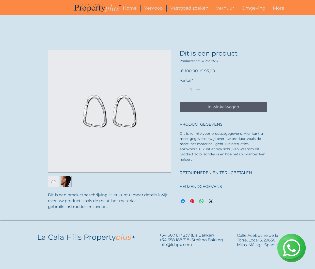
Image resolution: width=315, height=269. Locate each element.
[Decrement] (183, 89)
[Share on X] (211, 201)
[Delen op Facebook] (183, 201)
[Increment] (198, 89)
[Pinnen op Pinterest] (192, 201)
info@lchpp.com (175, 244)
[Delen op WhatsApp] (202, 201)
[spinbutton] (191, 89)
